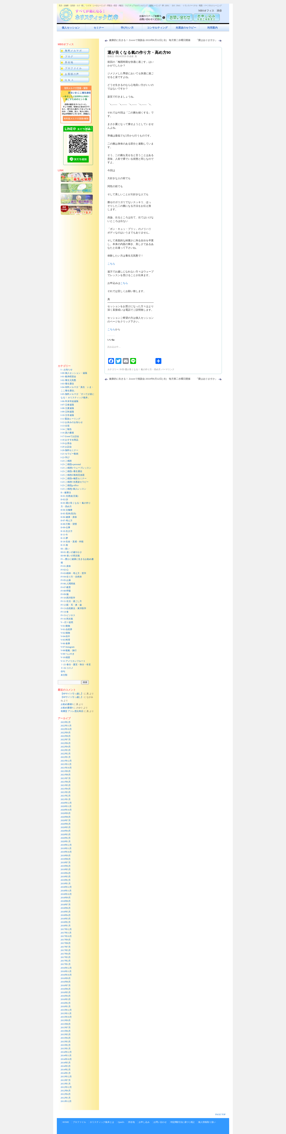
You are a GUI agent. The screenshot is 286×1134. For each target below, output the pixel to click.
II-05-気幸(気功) (68, 513)
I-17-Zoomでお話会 (70, 436)
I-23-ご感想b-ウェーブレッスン (76, 468)
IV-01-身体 (66, 566)
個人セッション (71, 27)
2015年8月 (66, 1024)
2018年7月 (66, 904)
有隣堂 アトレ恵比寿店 (72, 711)
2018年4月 (66, 915)
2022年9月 (66, 732)
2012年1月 (66, 1097)
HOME (66, 1122)
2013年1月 (66, 1083)
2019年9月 (66, 855)
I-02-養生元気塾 (68, 380)
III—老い (65, 548)
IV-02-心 (65, 569)
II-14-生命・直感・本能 (72, 541)
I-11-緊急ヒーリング (70, 419)
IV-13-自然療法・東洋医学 (73, 608)
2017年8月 (66, 943)
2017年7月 (66, 947)
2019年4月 (66, 873)
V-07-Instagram (68, 647)
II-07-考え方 (66, 520)
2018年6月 (66, 908)
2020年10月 (66, 810)
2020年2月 (66, 838)
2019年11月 (66, 848)
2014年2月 (66, 1069)
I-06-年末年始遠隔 (69, 401)
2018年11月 (66, 890)
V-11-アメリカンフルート (73, 661)
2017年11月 (66, 932)
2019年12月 (66, 845)
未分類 (64, 675)
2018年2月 (66, 922)
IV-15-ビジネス (68, 615)
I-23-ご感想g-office (70, 485)
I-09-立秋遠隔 (67, 411)
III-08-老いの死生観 (70, 555)
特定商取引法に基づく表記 (182, 1122)
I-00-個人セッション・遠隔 (74, 373)
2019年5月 (66, 869)
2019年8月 (66, 859)
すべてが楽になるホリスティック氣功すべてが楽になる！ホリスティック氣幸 (91, 14)
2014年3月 (66, 1066)
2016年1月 (66, 1006)
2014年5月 (66, 1062)
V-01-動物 (65, 626)
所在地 (131, 1122)
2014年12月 (66, 1052)
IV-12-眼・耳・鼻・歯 (71, 605)
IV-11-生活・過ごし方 (71, 601)
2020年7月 (66, 820)
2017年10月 (66, 936)
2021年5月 (66, 785)
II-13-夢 (64, 538)
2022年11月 (66, 725)
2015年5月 (66, 1034)
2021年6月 (66, 782)
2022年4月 (66, 746)
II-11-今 (64, 534)
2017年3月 (66, 957)
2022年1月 (66, 757)
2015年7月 (66, 1027)
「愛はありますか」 (206, 40)
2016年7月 (66, 985)
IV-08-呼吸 (66, 591)
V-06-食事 (65, 643)
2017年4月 (66, 954)
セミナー (99, 27)
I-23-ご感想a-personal (71, 464)
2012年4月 (66, 1094)
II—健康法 (66, 492)
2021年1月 (66, 799)
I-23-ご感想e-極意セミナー (74, 478)
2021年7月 (66, 778)
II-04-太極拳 (66, 510)
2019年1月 (66, 883)
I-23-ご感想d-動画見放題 (73, 475)
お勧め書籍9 (67, 704)
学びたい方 (127, 27)
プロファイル (79, 1122)
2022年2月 (66, 753)
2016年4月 (66, 996)
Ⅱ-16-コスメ (67, 668)
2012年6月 (66, 1090)
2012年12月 (66, 1087)
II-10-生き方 (66, 531)
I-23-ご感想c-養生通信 (71, 471)
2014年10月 (66, 1059)
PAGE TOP (220, 1114)
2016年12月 (66, 968)
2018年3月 (66, 918)
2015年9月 (66, 1020)
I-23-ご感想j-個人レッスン (73, 489)
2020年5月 (66, 827)
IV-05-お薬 (66, 580)
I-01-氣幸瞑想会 (68, 376)
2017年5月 (66, 950)
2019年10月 (66, 852)
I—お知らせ (66, 369)
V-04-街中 (65, 636)
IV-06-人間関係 (68, 583)
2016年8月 (66, 981)
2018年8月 (66, 901)
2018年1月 (66, 925)
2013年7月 (66, 1080)
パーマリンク (167, 369)
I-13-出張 (65, 425)
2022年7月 (66, 739)
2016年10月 (66, 975)
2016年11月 (66, 971)
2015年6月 (66, 1031)
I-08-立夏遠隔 (67, 408)
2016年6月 (66, 989)
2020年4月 (66, 831)
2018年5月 (66, 911)
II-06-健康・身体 (69, 517)
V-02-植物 (65, 633)
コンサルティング (157, 27)
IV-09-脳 (65, 594)
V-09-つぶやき (68, 654)
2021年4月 (66, 788)
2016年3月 (66, 999)
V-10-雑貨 (65, 657)
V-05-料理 (65, 640)
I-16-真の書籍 (67, 432)
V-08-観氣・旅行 (69, 650)
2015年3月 (66, 1041)
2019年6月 (66, 866)
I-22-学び (65, 457)
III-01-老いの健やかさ (71, 552)
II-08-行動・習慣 (69, 524)
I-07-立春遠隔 (67, 404)
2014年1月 (66, 1073)
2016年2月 (66, 1003)
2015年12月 (66, 1010)
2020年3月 (66, 834)
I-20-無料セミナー (69, 450)
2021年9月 (66, 771)
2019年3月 (66, 876)
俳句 (63, 671)
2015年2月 (66, 1045)
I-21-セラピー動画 (69, 453)
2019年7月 (66, 862)
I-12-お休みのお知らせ (72, 422)
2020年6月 (66, 824)
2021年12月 (66, 760)
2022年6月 (66, 743)
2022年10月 (66, 729)
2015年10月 (66, 1017)
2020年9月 (66, 813)
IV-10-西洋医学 (68, 597)
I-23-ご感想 (66, 461)
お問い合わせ (160, 1122)
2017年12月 (66, 929)
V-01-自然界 (66, 629)
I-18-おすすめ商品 (69, 440)
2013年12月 (66, 1076)
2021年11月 (66, 764)
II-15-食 (64, 545)
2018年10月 (66, 894)
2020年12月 (66, 803)
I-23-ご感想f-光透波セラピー (75, 482)
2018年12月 (66, 887)
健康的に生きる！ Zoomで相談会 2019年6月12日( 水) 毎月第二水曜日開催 (149, 40)
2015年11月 (66, 1013)
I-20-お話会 (66, 447)
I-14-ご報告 (66, 429)
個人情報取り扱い (207, 1122)
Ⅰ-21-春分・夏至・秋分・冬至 (76, 664)
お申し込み (144, 1122)
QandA (121, 1122)
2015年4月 (66, 1038)
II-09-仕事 (65, 527)
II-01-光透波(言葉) (69, 496)
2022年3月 (66, 750)
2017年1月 (66, 964)
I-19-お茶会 (66, 443)
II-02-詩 (64, 499)
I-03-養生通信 (67, 383)
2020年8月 (66, 817)
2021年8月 (66, 774)
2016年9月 (66, 978)
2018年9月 (66, 897)
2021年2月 (66, 795)
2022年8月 (66, 736)
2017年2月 (66, 960)
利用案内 (212, 27)
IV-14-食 (65, 612)
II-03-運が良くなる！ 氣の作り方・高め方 (140, 369)
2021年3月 (66, 792)
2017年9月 (66, 939)
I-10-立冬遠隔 (67, 415)
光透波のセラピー (186, 27)
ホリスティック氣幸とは (102, 1122)
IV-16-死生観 (67, 618)
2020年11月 (66, 806)
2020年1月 (66, 841)
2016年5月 (66, 992)
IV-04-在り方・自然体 (71, 576)
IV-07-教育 (66, 587)
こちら (111, 263)
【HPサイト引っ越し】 (72, 693)
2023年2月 (66, 722)
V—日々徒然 (67, 622)
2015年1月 (66, 1048)
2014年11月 (66, 1055)
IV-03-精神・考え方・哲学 (73, 573)
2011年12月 (66, 1101)
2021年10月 (66, 767)
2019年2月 (66, 880)
